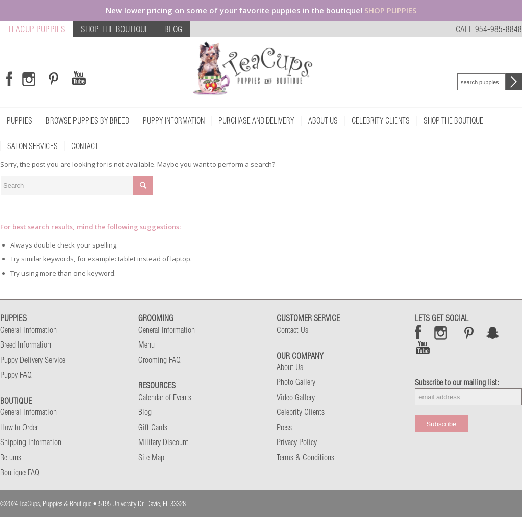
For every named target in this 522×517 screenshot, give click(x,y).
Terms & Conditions (305, 457)
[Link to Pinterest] (52, 78)
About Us (290, 367)
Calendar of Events (164, 397)
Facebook (418, 332)
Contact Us (292, 330)
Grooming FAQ (159, 360)
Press (284, 427)
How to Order (19, 427)
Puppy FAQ (16, 375)
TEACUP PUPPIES (36, 28)
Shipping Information (30, 442)
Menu (146, 344)
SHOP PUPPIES (390, 10)
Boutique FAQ (19, 472)
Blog (145, 412)
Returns (10, 457)
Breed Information (25, 344)
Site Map (151, 457)
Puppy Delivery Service (32, 360)
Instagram (441, 332)
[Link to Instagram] (28, 78)
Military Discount (163, 442)
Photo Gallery (296, 382)
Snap (493, 332)
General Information (28, 330)
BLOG (173, 28)
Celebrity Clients (301, 412)
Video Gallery (296, 397)
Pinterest (469, 332)
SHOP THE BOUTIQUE (115, 28)
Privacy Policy (297, 442)
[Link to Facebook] (9, 78)
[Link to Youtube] (78, 78)
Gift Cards (152, 427)
